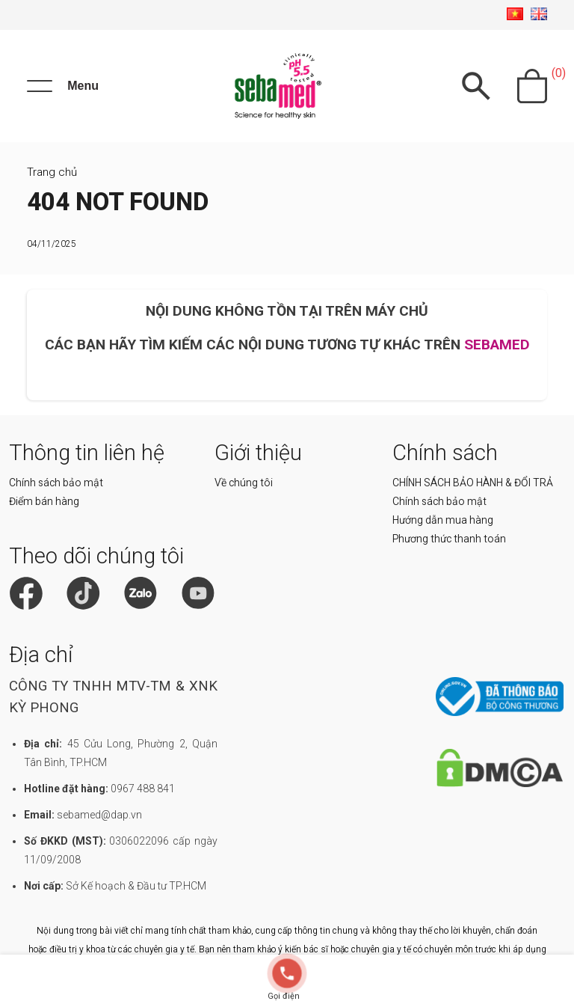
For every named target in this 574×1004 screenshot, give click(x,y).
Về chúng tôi (244, 483)
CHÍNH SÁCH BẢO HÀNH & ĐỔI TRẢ (472, 483)
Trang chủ (52, 172)
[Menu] (63, 86)
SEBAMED (497, 344)
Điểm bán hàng (44, 501)
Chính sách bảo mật (56, 483)
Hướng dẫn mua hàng (442, 520)
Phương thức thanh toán (449, 539)
